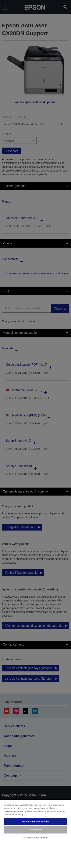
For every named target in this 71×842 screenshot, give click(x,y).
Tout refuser (35, 829)
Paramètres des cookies (35, 837)
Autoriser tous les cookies (35, 822)
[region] (35, 820)
